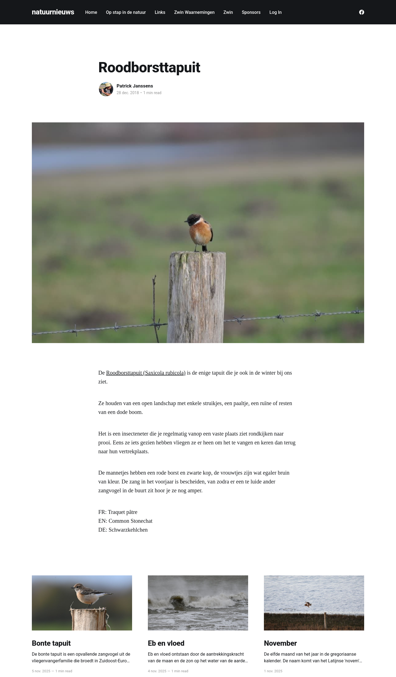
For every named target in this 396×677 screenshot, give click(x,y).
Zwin (228, 12)
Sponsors (251, 12)
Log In (275, 12)
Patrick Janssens (135, 86)
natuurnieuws (53, 12)
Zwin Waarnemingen (194, 12)
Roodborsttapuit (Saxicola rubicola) (146, 373)
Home (91, 12)
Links (160, 12)
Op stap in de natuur (126, 12)
